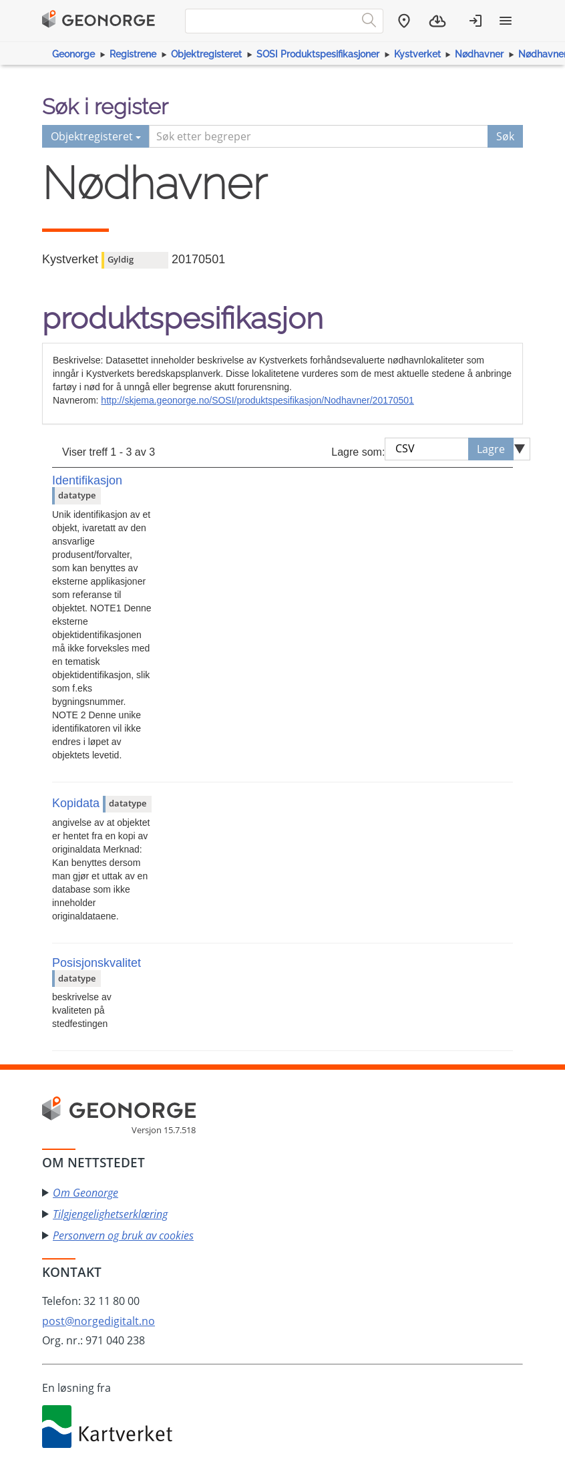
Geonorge (73, 54)
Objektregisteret (206, 54)
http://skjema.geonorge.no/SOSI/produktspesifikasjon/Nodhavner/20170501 (257, 400)
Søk (505, 136)
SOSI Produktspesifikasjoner (317, 54)
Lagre (491, 449)
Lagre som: (358, 452)
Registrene (133, 54)
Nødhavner (479, 54)
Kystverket (417, 54)
